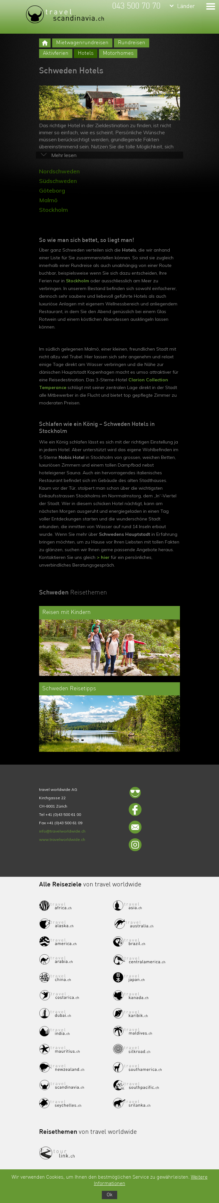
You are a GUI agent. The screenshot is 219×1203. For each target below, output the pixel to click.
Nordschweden (59, 171)
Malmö (48, 200)
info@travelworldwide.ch (62, 831)
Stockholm (53, 209)
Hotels (85, 53)
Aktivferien (56, 53)
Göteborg (52, 190)
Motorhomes (118, 53)
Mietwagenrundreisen (82, 43)
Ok (109, 1195)
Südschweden (58, 181)
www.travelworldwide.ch (62, 839)
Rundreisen (131, 43)
